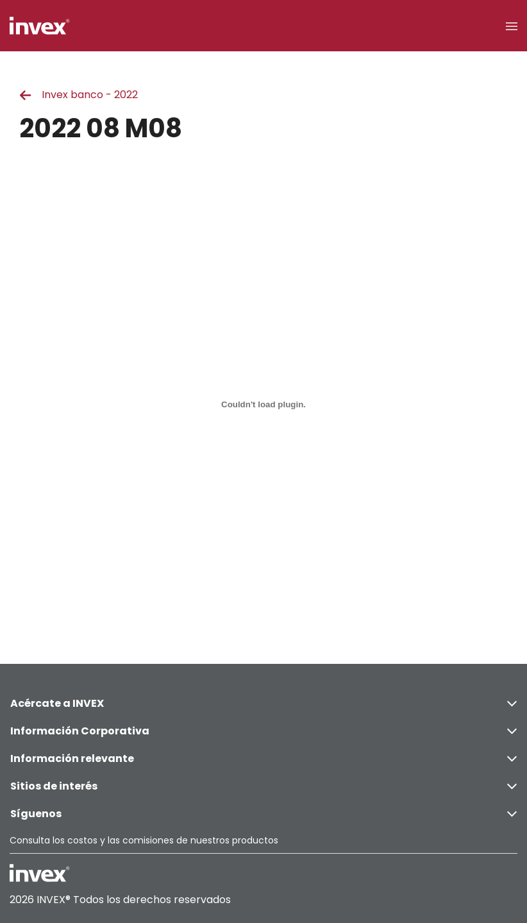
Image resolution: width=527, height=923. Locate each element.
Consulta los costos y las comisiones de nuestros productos (144, 840)
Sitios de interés (263, 786)
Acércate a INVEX (263, 703)
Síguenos (263, 813)
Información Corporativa (263, 731)
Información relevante (263, 758)
